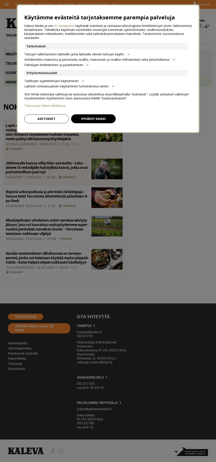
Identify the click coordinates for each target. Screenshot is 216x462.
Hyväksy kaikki (93, 119)
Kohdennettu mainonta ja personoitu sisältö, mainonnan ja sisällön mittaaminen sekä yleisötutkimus (100, 59)
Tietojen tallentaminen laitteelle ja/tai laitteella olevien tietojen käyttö (77, 54)
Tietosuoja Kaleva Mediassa (44, 106)
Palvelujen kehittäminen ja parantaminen (56, 65)
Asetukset (46, 119)
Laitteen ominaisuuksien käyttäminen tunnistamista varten (69, 86)
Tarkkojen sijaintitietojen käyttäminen (54, 81)
